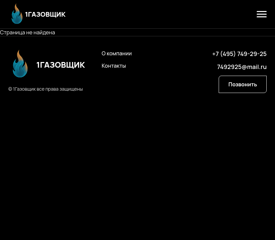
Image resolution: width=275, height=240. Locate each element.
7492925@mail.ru (242, 67)
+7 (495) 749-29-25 (239, 54)
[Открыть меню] (262, 14)
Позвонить (242, 84)
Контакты (114, 65)
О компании (117, 53)
